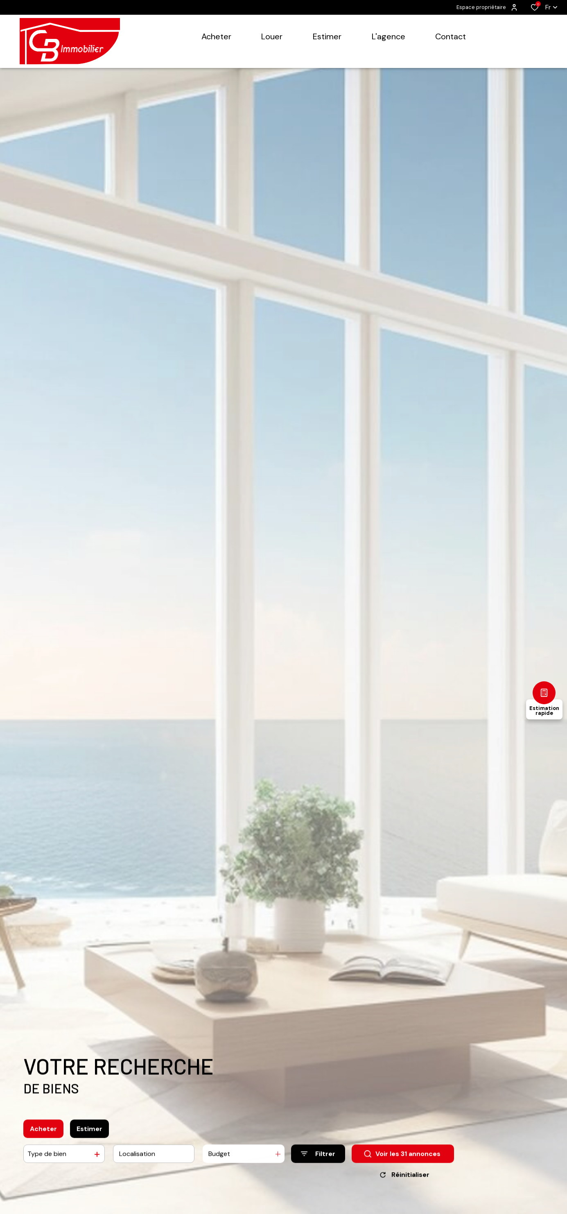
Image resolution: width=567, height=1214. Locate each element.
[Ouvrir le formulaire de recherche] (318, 1160)
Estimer (89, 1135)
